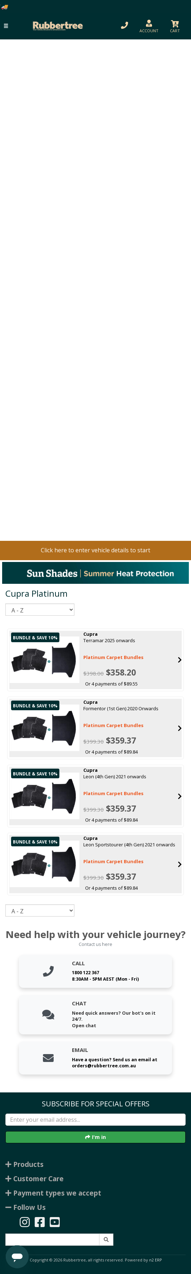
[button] (6, 26)
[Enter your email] (95, 1120)
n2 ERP (155, 1260)
